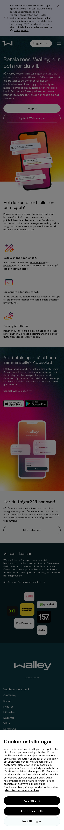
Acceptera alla (32, 811)
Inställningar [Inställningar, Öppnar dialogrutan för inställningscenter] (32, 821)
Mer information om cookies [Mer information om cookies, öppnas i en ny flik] (22, 790)
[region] (32, 780)
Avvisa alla (32, 801)
